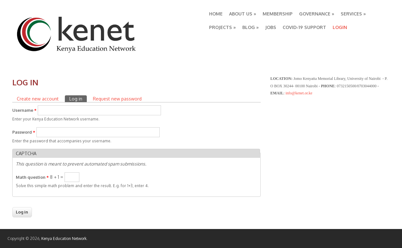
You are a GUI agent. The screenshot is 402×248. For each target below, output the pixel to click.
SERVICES (353, 13)
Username (24, 110)
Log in (78, 98)
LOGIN (340, 27)
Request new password (117, 98)
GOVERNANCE (316, 13)
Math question (32, 177)
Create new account (38, 98)
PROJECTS (222, 27)
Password (23, 132)
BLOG (250, 27)
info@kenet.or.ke (299, 93)
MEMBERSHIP (278, 13)
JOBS (270, 27)
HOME (216, 13)
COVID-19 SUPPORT (304, 27)
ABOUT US (242, 13)
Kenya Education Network (63, 238)
